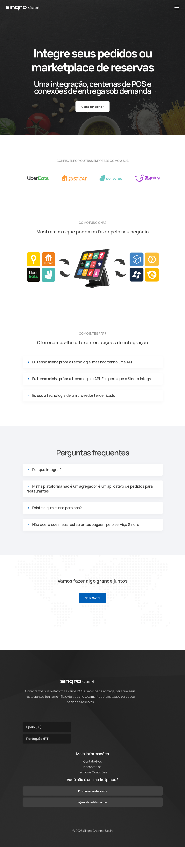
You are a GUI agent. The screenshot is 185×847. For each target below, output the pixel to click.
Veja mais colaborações (93, 802)
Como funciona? (92, 107)
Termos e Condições (92, 772)
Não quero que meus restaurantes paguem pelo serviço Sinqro (85, 524)
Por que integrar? (47, 469)
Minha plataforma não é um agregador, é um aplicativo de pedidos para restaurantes (89, 489)
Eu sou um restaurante (92, 791)
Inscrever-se (92, 767)
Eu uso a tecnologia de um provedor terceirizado (74, 395)
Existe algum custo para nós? (57, 508)
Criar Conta (93, 598)
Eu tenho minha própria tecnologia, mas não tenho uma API (82, 362)
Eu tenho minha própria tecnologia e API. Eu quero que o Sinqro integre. (92, 378)
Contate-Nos (92, 761)
